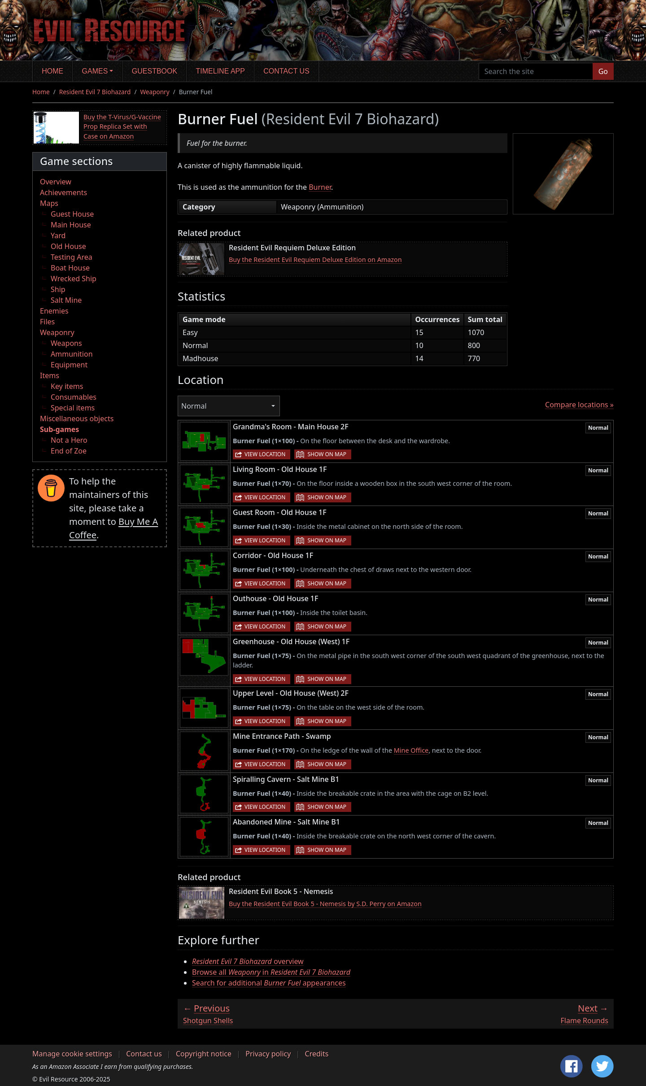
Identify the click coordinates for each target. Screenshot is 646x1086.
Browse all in (271, 972)
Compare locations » (579, 405)
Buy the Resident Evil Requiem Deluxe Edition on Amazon (315, 259)
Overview (55, 182)
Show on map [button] (326, 454)
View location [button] (264, 454)
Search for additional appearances (269, 983)
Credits (317, 1054)
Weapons (66, 343)
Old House (68, 246)
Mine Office (411, 750)
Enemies (54, 311)
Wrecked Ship (73, 278)
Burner (320, 187)
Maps (49, 203)
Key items (67, 386)
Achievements (63, 192)
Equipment (69, 365)
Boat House (70, 268)
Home (52, 71)
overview (248, 961)
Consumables (73, 397)
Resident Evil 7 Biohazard (95, 91)
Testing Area (71, 257)
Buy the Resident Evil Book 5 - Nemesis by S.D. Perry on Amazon (325, 903)
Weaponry (154, 91)
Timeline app (220, 71)
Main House (71, 225)
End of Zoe (69, 451)
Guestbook (154, 71)
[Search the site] (536, 71)
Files (47, 322)
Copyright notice (203, 1054)
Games (95, 71)
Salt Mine (66, 300)
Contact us (286, 71)
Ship (58, 289)
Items (49, 375)
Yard (58, 235)
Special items (73, 408)
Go (603, 71)
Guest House (72, 214)
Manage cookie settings (72, 1054)
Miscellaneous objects (76, 418)
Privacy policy (268, 1054)
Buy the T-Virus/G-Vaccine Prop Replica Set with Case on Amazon (122, 126)
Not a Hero (69, 440)
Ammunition (72, 354)
